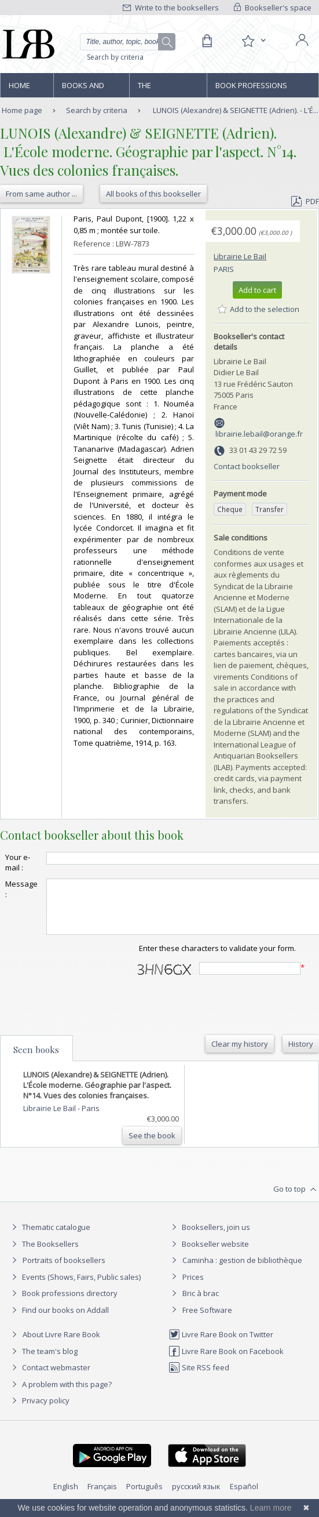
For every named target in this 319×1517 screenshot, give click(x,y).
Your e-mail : (17, 862)
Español (244, 1496)
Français (102, 1496)
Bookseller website (208, 1254)
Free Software (207, 1320)
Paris (224, 269)
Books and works (83, 88)
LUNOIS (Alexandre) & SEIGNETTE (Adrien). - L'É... (235, 110)
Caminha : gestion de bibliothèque (242, 1270)
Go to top (296, 1200)
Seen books (36, 1060)
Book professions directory (251, 88)
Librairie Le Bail (240, 256)
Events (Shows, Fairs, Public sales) (75, 1287)
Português (144, 1496)
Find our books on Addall (59, 1320)
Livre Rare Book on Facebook (226, 1361)
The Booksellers (163, 88)
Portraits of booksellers (64, 1270)
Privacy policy (39, 1411)
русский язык (196, 1496)
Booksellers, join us (209, 1237)
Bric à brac (200, 1303)
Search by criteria (115, 57)
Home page (19, 88)
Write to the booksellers (171, 7)
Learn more (271, 1507)
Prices (193, 1287)
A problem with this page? (60, 1394)
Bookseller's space (272, 7)
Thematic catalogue (49, 1237)
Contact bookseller (247, 466)
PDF (305, 201)
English (65, 1496)
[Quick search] (127, 41)
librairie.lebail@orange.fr (259, 434)
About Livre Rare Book (61, 1345)
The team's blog (43, 1361)
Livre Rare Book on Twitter (220, 1345)
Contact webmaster (49, 1378)
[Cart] (206, 41)
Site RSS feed (198, 1378)
